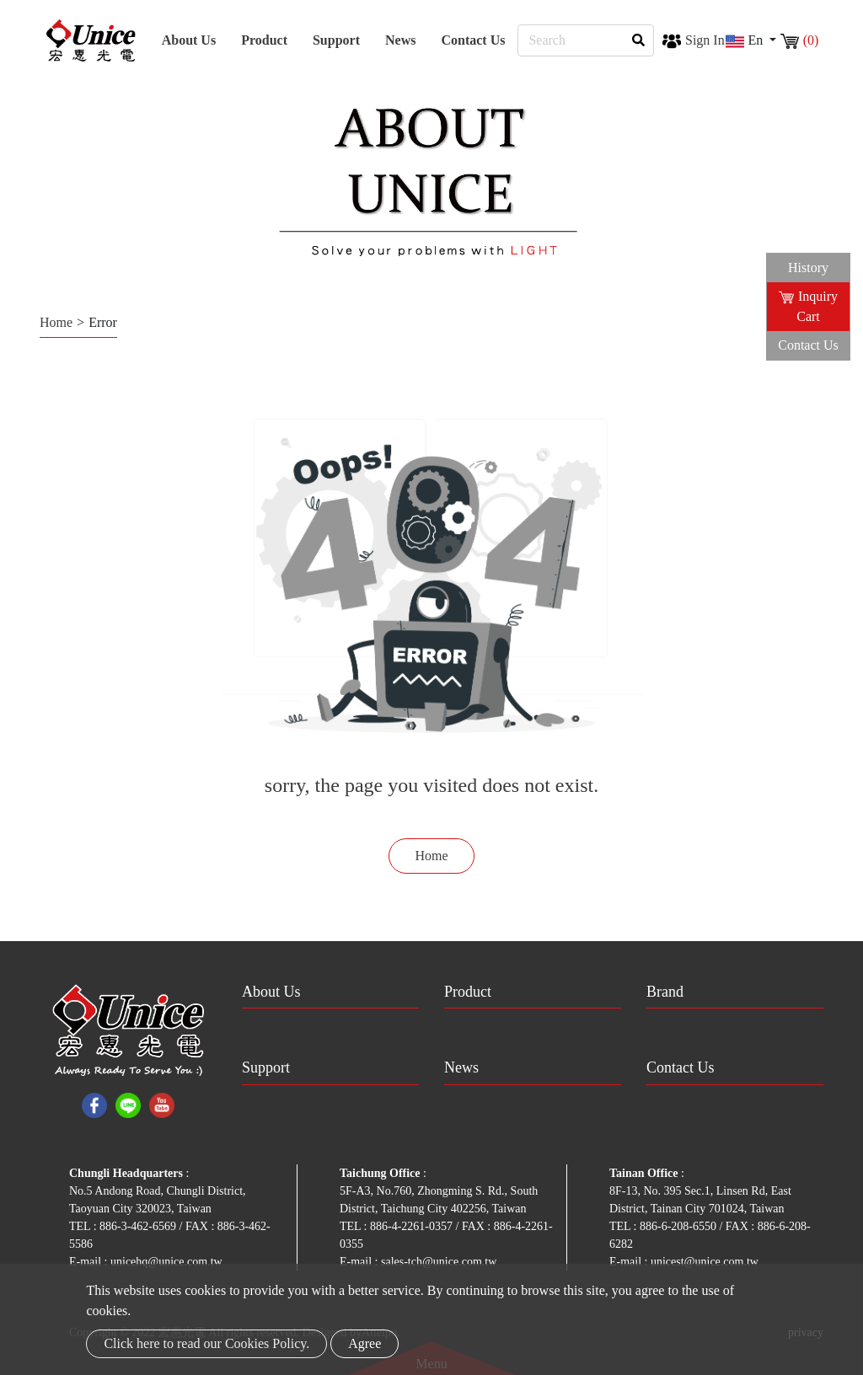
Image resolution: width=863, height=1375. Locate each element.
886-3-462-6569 (139, 1226)
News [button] (400, 40)
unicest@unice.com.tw (704, 1261)
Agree (364, 1343)
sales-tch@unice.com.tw (438, 1261)
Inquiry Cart (808, 306)
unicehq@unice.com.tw (166, 1261)
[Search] (585, 40)
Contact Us (473, 40)
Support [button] (336, 40)
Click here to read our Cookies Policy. (206, 1343)
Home (56, 322)
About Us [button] (189, 40)
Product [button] (264, 40)
